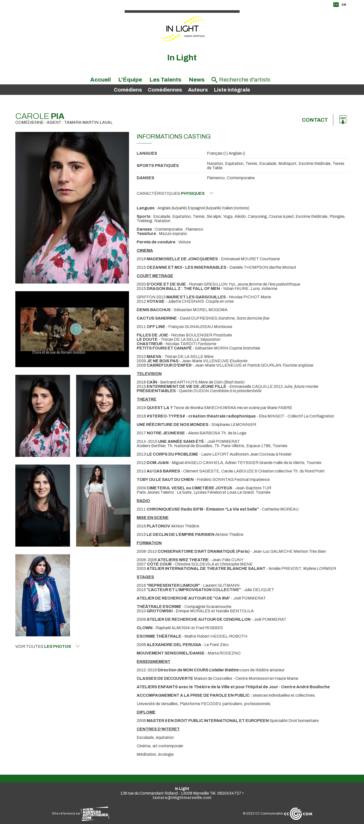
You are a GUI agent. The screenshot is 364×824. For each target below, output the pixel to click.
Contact (315, 120)
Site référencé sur (80, 813)
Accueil (100, 79)
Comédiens (128, 90)
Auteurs (198, 90)
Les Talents (165, 79)
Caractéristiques (175, 193)
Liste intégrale (232, 90)
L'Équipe (130, 79)
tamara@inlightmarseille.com (182, 797)
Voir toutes (47, 646)
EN (344, 4)
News (197, 79)
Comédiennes (165, 90)
